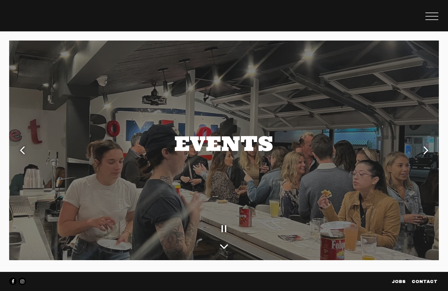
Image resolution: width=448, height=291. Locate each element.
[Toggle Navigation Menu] (432, 16)
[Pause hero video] (224, 229)
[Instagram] (22, 281)
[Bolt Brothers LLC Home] (39, 16)
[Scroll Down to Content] (224, 245)
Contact (424, 281)
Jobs (399, 281)
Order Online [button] (386, 16)
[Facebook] (13, 281)
